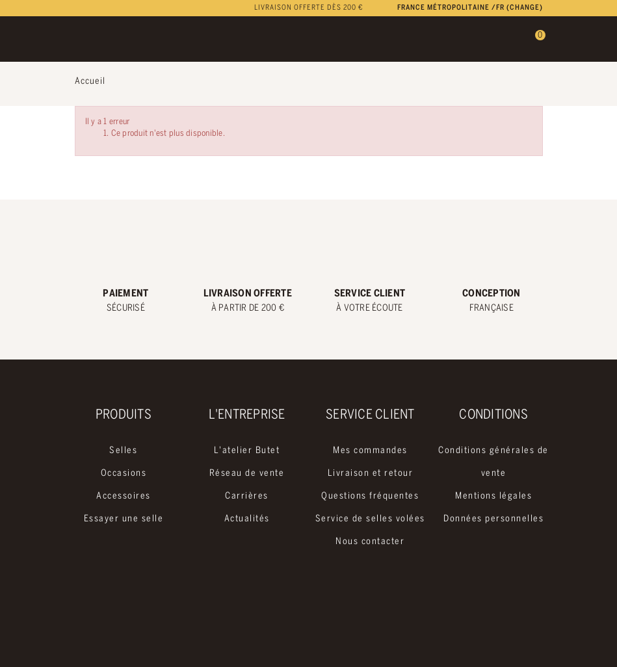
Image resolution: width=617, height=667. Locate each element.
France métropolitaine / (470, 8)
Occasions (124, 473)
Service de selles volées (370, 519)
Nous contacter (369, 542)
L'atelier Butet (247, 451)
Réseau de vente (247, 473)
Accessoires (123, 496)
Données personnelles (493, 519)
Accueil (90, 81)
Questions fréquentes (370, 496)
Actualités (247, 519)
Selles (123, 451)
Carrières (247, 496)
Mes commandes (370, 451)
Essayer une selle (124, 519)
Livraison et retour (371, 473)
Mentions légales (493, 496)
